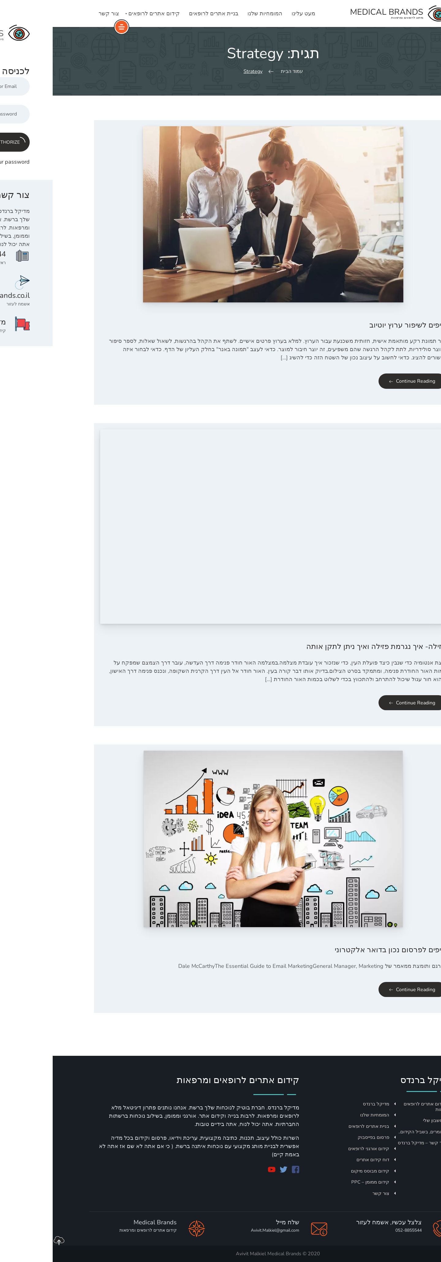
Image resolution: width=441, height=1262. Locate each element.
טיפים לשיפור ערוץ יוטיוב (355, 325)
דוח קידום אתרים (323, 1160)
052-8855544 (356, 1230)
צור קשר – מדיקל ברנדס (372, 1143)
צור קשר (56, 13)
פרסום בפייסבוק (324, 1137)
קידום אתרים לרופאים (101, 13)
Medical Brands (232, 1253)
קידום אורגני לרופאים (319, 1149)
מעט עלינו (250, 13)
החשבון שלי (385, 1120)
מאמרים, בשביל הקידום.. (373, 1132)
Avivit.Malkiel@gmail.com (222, 1230)
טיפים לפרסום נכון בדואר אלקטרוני (337, 950)
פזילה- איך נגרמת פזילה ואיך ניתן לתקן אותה (323, 646)
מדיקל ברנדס (326, 1104)
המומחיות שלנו (212, 13)
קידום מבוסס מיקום (320, 1171)
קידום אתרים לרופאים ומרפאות (375, 1106)
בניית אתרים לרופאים (161, 13)
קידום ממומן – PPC (321, 1182)
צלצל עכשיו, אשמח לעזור (336, 1222)
